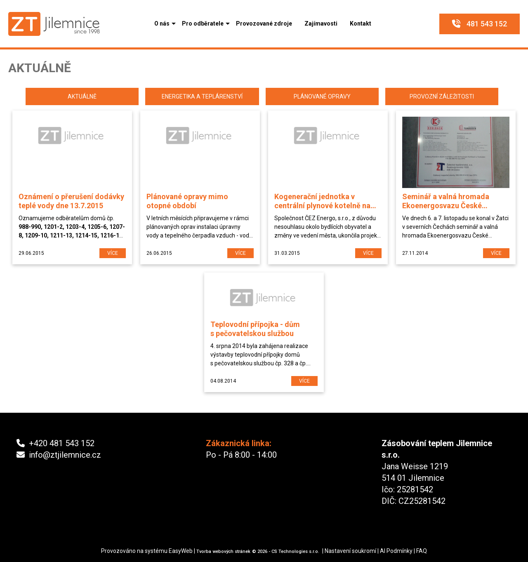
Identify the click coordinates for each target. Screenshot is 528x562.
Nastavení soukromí (350, 551)
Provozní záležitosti (442, 96)
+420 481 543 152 (55, 443)
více (112, 253)
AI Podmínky (396, 551)
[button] (162, 23)
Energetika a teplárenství (202, 96)
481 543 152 (479, 23)
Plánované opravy (322, 96)
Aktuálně (82, 96)
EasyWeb (181, 551)
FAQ (421, 551)
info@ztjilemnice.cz (58, 455)
